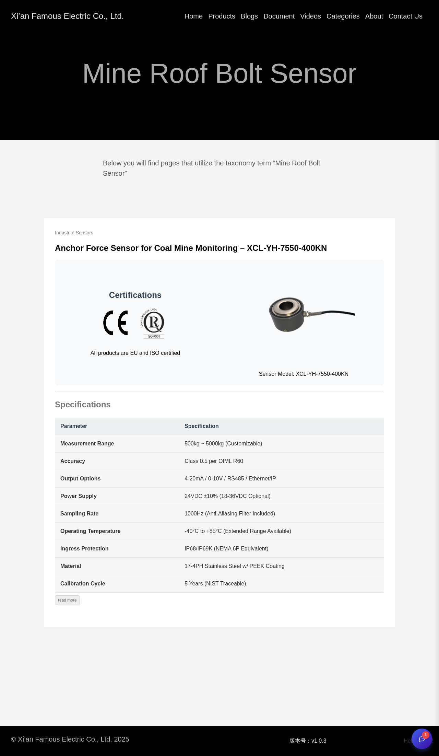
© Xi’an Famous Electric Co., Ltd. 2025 (70, 739)
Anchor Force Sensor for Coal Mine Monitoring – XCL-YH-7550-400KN (191, 248)
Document (279, 16)
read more (67, 600)
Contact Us (406, 16)
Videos (310, 16)
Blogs (249, 16)
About (374, 16)
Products (221, 16)
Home (194, 16)
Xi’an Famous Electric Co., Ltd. (67, 16)
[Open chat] (422, 739)
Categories (343, 16)
